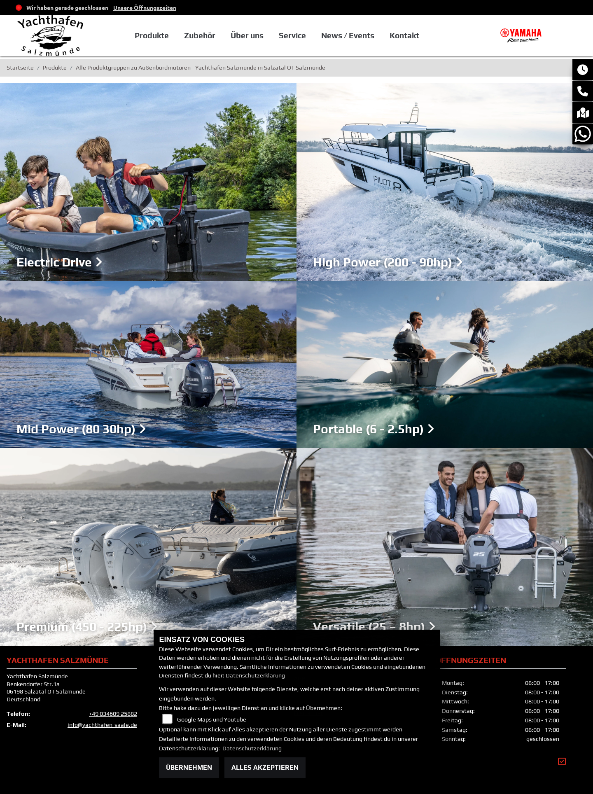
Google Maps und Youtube (211, 719)
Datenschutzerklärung (255, 675)
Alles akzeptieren (265, 767)
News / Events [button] (347, 35)
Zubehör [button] (199, 35)
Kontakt (404, 35)
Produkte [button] (152, 35)
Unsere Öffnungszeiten (144, 7)
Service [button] (292, 35)
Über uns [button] (247, 35)
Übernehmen (189, 767)
